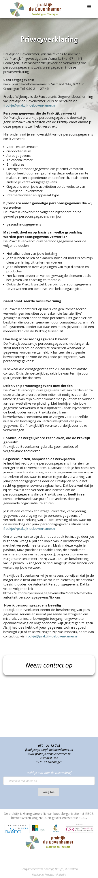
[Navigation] (89, 6)
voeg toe (49, 792)
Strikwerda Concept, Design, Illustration (54, 869)
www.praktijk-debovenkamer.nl (49, 754)
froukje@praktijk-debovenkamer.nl (29, 105)
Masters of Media (55, 874)
